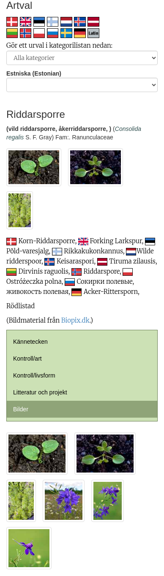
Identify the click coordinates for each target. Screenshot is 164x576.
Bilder (20, 409)
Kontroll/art (27, 358)
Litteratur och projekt (40, 392)
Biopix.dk (75, 320)
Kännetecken (30, 341)
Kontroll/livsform (34, 375)
